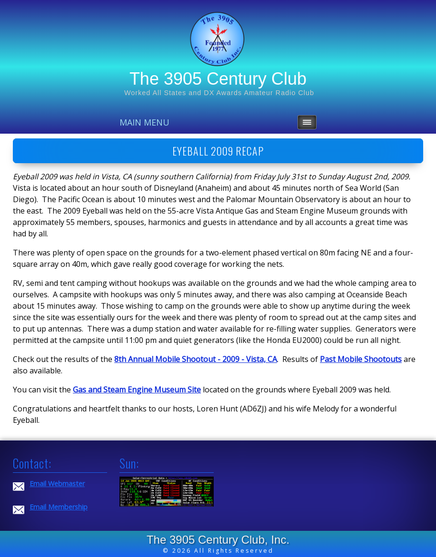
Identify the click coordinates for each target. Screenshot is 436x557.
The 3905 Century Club (218, 78)
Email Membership (59, 506)
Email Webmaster (57, 483)
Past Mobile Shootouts (361, 359)
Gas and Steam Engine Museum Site (137, 389)
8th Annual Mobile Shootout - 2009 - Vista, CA (195, 359)
